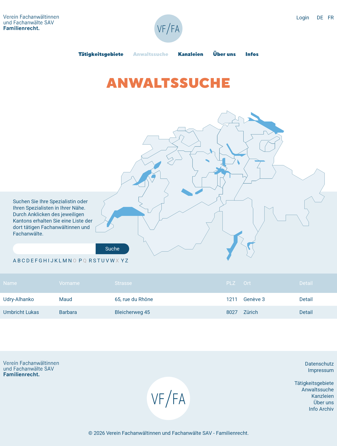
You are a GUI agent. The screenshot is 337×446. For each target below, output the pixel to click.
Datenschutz (319, 364)
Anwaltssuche (150, 54)
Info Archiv (321, 409)
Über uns (224, 54)
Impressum (321, 370)
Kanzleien (190, 54)
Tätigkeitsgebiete (100, 54)
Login (302, 18)
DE (320, 18)
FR (331, 18)
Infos (252, 54)
